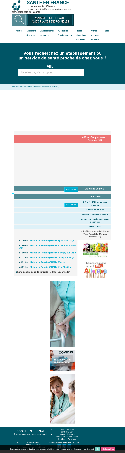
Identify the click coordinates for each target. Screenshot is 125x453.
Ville (51, 67)
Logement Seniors (31, 33)
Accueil (19, 31)
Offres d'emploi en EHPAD (95, 35)
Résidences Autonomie (67, 439)
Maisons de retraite (67, 434)
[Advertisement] (62, 111)
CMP (72, 430)
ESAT (63, 432)
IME (67, 432)
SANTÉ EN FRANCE (31, 431)
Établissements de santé (47, 33)
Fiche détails (71, 189)
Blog (107, 31)
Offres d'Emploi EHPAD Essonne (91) (94, 139)
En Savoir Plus (108, 449)
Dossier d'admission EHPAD (95, 214)
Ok (98, 449)
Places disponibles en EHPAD (81, 35)
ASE (62, 430)
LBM (71, 432)
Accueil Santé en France (22, 87)
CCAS (67, 430)
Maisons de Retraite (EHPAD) (46, 87)
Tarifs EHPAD (95, 227)
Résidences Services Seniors (67, 437)
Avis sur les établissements (65, 33)
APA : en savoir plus (95, 210)
